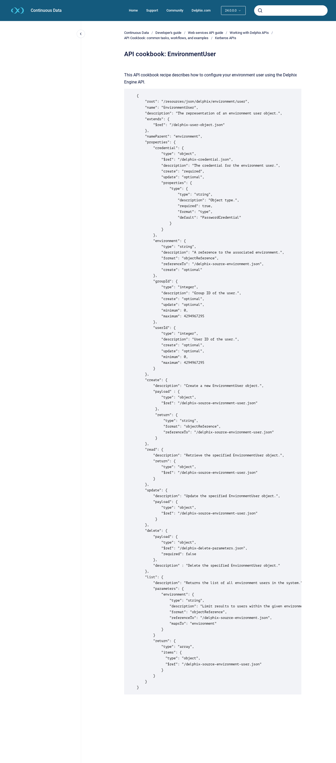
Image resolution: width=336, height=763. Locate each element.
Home (133, 10)
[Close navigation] (81, 34)
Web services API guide (205, 33)
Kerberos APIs (225, 38)
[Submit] (260, 10)
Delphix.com (201, 10)
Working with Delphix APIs (249, 33)
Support (152, 10)
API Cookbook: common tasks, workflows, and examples (166, 38)
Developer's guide (168, 33)
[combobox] (290, 10)
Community (174, 10)
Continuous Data (46, 10)
